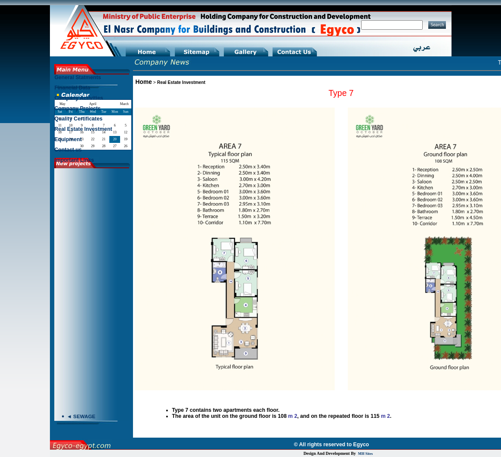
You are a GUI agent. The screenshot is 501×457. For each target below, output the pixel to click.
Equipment (68, 139)
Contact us (68, 150)
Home (144, 81)
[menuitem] (92, 79)
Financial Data (72, 88)
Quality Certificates (79, 119)
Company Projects (78, 108)
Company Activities (79, 98)
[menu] (92, 120)
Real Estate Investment (181, 82)
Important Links (74, 160)
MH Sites (365, 453)
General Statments (78, 77)
